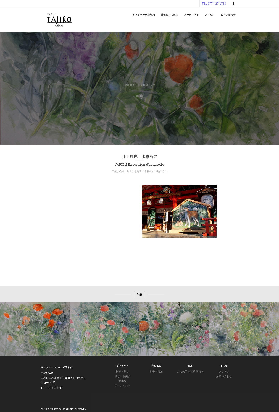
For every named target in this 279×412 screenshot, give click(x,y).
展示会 (123, 380)
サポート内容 (123, 376)
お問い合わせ (228, 14)
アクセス (210, 14)
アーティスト (191, 14)
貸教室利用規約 (169, 14)
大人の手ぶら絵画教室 (190, 371)
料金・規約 (122, 371)
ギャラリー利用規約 (143, 14)
